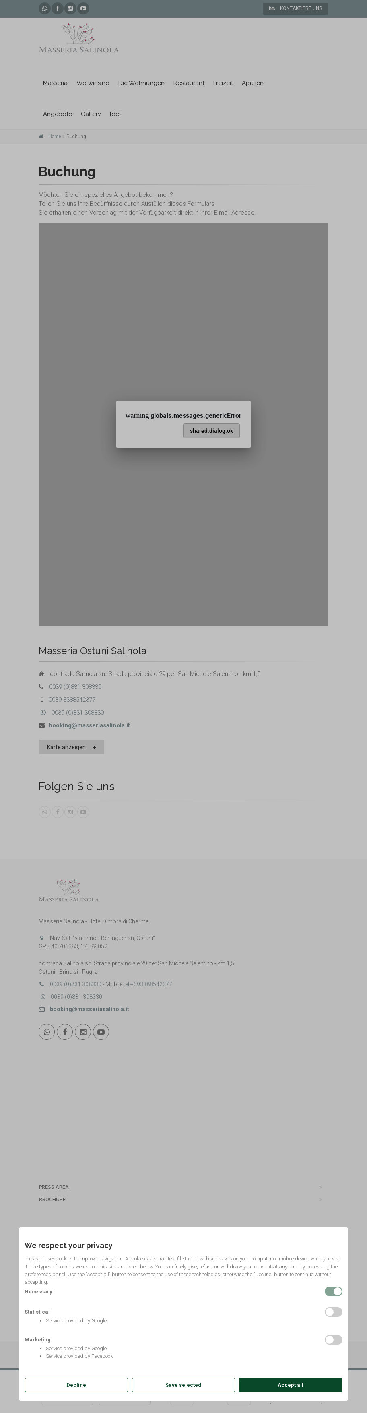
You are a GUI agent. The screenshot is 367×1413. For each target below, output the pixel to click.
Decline (76, 1385)
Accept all (290, 1385)
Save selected (183, 1385)
